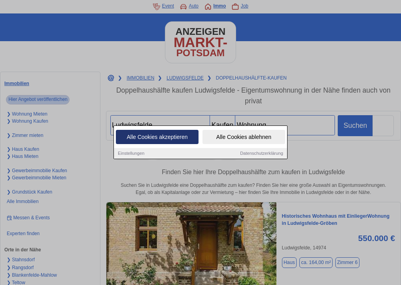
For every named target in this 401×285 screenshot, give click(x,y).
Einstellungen (131, 153)
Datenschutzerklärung (261, 153)
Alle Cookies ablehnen (243, 137)
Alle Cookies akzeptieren (157, 137)
